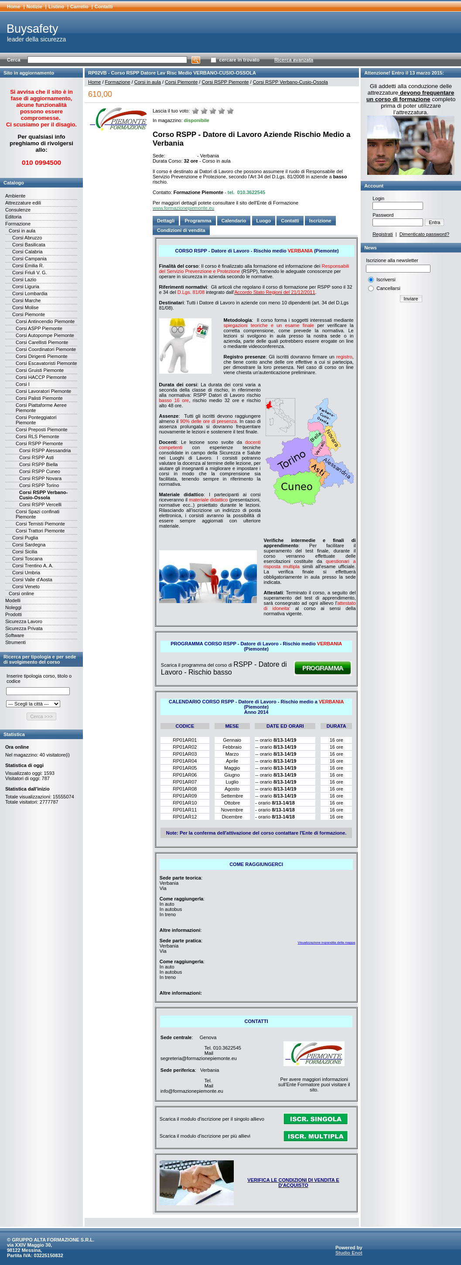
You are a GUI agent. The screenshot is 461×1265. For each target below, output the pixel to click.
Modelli (12, 600)
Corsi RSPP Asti (36, 457)
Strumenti (15, 642)
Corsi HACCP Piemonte (41, 377)
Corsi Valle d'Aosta (32, 579)
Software (14, 635)
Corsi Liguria (25, 286)
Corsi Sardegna (28, 544)
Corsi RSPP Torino (39, 485)
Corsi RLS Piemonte (37, 436)
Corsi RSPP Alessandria (45, 450)
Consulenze (18, 209)
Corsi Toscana (27, 558)
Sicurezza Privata (24, 628)
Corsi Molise (25, 307)
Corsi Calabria (27, 251)
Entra (434, 222)
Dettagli (165, 220)
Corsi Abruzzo (27, 237)
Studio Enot (348, 1252)
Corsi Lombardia (30, 293)
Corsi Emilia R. (28, 265)
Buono (221, 110)
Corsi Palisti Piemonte (39, 398)
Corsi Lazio (24, 279)
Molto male (195, 110)
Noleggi (13, 607)
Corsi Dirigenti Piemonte (42, 356)
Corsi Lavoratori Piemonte (43, 391)
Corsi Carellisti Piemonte (42, 342)
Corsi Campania (29, 258)
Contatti (104, 6)
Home (13, 6)
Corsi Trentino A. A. (32, 565)
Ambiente (15, 195)
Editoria (13, 216)
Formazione (18, 223)
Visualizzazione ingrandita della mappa (326, 942)
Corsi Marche (26, 300)
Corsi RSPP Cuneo (39, 471)
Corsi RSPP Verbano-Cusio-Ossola (43, 495)
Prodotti (13, 614)
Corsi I (23, 384)
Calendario (234, 220)
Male (204, 110)
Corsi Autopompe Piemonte (45, 335)
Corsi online (21, 593)
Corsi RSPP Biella (38, 464)
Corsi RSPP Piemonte (39, 443)
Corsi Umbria (26, 572)
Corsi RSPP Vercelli (40, 504)
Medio (212, 110)
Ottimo (230, 110)
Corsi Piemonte (28, 314)
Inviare (411, 298)
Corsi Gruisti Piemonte (40, 370)
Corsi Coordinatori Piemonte (46, 349)
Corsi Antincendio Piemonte (45, 321)
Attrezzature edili (23, 202)
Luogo (263, 220)
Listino (56, 6)
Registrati (382, 234)
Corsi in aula (22, 230)
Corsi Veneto (26, 586)
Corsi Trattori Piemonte (40, 530)
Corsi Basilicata (28, 244)
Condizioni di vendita (181, 230)
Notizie (34, 6)
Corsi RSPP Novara (40, 478)
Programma (197, 220)
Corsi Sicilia (24, 551)
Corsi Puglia (25, 537)
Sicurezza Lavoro (23, 621)
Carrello (79, 6)
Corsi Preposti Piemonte (42, 429)
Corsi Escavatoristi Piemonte (46, 363)
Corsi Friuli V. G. (29, 272)
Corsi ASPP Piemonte (39, 328)
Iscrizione (320, 220)
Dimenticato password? (424, 234)
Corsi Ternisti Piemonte (40, 523)
